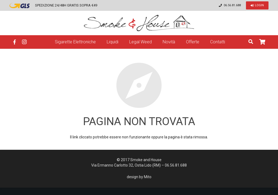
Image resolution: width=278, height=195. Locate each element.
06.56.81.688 (232, 5)
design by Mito (139, 177)
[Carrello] (262, 42)
